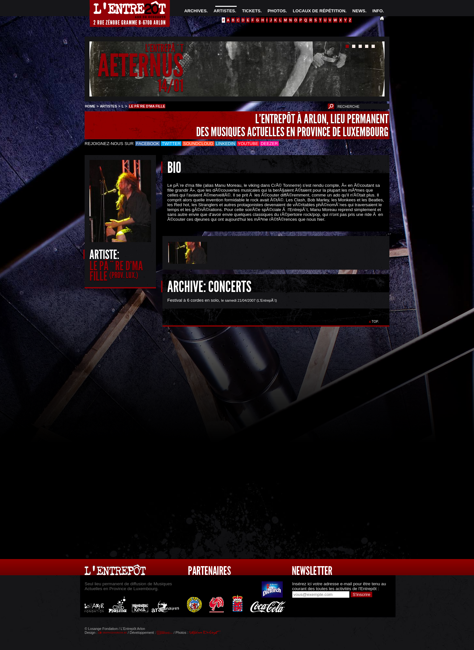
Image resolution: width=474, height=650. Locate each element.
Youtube (248, 143)
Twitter (171, 143)
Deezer (269, 143)
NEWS (358, 10)
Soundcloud (198, 143)
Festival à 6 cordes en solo (193, 300)
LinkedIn (225, 143)
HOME (90, 106)
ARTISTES (224, 10)
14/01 (171, 85)
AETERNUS (141, 66)
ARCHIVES (195, 10)
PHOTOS (276, 10)
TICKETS (251, 10)
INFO (377, 10)
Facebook (148, 143)
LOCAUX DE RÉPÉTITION (319, 10)
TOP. (375, 321)
